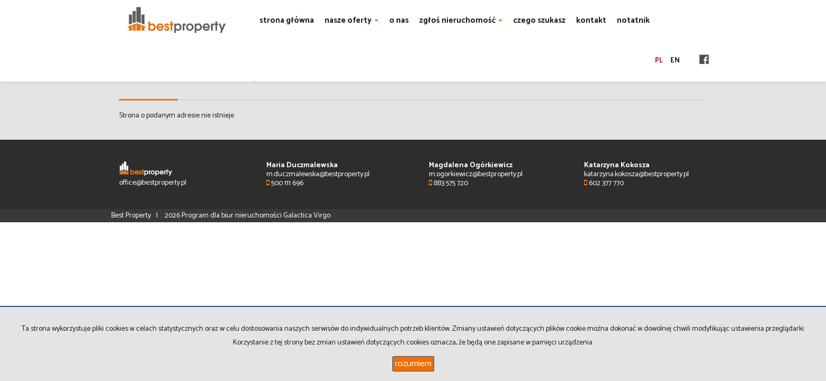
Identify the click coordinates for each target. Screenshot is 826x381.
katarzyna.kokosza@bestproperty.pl (636, 174)
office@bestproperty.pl (152, 183)
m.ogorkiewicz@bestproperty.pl (476, 174)
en (675, 60)
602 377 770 (604, 183)
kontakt (591, 20)
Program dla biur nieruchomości (232, 216)
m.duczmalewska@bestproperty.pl (318, 174)
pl (659, 60)
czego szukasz (539, 20)
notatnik (633, 20)
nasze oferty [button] (352, 20)
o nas (399, 20)
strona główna (286, 20)
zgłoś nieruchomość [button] (460, 20)
